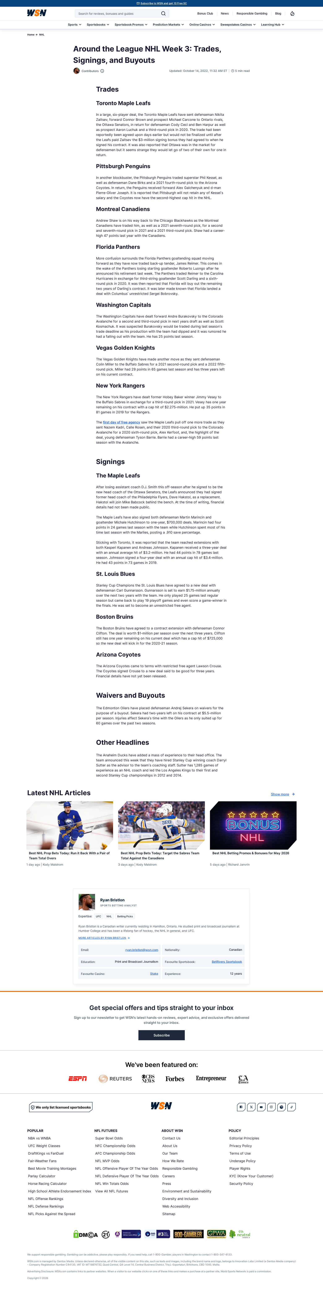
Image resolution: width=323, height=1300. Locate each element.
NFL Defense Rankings (46, 1213)
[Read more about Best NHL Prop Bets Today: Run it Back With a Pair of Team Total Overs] (69, 858)
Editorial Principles (244, 1145)
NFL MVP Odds (107, 1167)
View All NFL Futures (111, 1198)
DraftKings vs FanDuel (46, 1160)
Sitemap (168, 1220)
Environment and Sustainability (186, 1198)
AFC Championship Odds (115, 1160)
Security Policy (241, 1190)
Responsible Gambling (252, 13)
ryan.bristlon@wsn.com (141, 956)
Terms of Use (240, 1160)
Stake (154, 980)
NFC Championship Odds (115, 1152)
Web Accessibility (176, 1213)
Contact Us (171, 1145)
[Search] (163, 13)
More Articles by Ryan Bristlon (104, 944)
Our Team (170, 1160)
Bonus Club (205, 13)
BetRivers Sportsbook (227, 968)
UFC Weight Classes (44, 1152)
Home (30, 34)
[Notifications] (292, 13)
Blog (278, 13)
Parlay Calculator (41, 1182)
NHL (41, 34)
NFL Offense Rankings (45, 1205)
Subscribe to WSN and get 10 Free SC (164, 3)
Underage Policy (242, 1167)
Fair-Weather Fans (42, 1167)
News (225, 13)
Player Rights (239, 1175)
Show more (283, 794)
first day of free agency (121, 422)
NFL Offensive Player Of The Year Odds (126, 1175)
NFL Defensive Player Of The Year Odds (127, 1182)
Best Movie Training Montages (52, 1175)
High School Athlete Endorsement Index (59, 1198)
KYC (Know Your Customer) (251, 1182)
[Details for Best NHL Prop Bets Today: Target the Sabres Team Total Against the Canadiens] (161, 825)
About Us (169, 1152)
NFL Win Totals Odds (112, 1190)
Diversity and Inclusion (180, 1205)
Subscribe (162, 1042)
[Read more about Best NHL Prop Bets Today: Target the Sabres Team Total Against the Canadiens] (161, 858)
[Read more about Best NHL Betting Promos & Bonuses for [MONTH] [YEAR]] (253, 858)
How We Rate (173, 1167)
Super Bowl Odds (109, 1145)
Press (166, 1190)
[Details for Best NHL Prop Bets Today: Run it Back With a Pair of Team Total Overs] (69, 825)
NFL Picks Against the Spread (51, 1220)
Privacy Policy (240, 1152)
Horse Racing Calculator (47, 1190)
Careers (168, 1182)
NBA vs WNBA (39, 1145)
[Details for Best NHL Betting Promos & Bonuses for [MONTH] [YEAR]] (253, 825)
